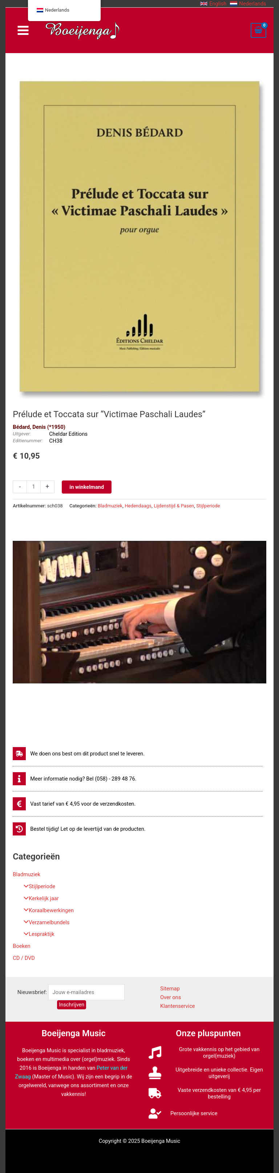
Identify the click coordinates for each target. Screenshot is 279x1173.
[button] (213, 3)
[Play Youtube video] (139, 612)
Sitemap (170, 988)
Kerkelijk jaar (39, 898)
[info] (74, 778)
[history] (79, 828)
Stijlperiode (37, 886)
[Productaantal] (33, 486)
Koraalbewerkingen (47, 910)
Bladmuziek (26, 874)
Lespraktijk (37, 934)
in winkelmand (86, 487)
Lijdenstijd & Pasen (174, 505)
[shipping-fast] (79, 753)
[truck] (208, 1093)
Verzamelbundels (44, 922)
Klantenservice (177, 1006)
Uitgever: (22, 433)
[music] (208, 1052)
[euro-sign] (74, 803)
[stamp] (208, 1073)
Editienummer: (28, 440)
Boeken (21, 946)
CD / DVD (24, 958)
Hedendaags (138, 505)
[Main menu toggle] (23, 30)
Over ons (170, 997)
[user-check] (183, 1113)
